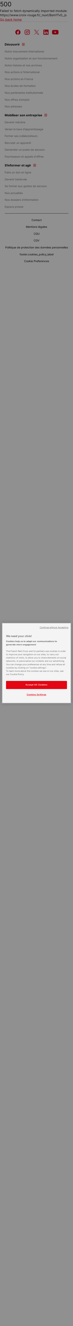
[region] (36, 663)
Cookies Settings (36, 694)
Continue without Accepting (54, 627)
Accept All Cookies (36, 684)
